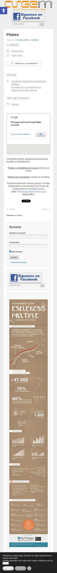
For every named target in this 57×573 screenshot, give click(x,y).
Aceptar (8, 568)
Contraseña (14, 242)
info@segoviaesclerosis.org (30, 191)
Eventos (15, 104)
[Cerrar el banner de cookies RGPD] (29, 568)
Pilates (12, 209)
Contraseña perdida (18, 262)
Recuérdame (15, 251)
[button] (3, 10)
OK (40, 134)
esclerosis (35, 40)
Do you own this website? (20, 134)
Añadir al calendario (24, 63)
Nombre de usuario (17, 233)
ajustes (6, 563)
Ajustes (20, 568)
